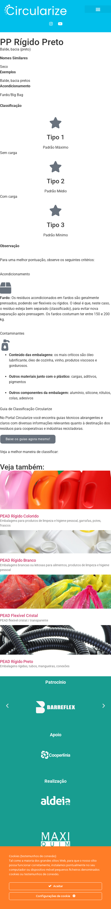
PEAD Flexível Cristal (19, 615)
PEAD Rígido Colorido (19, 516)
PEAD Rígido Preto (16, 661)
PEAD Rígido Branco (18, 560)
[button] (98, 9)
